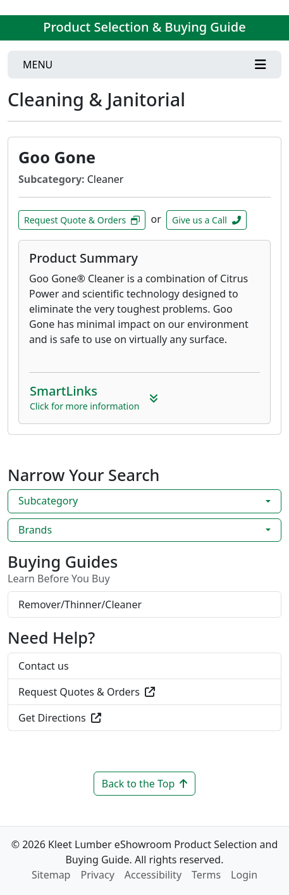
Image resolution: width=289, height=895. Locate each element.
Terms (206, 875)
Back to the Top (145, 784)
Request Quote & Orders (82, 220)
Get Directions (59, 718)
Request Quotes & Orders (86, 692)
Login (244, 875)
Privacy (97, 875)
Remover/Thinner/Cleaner (80, 604)
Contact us (43, 666)
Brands (35, 530)
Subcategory (48, 501)
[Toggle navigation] (144, 64)
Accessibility (153, 875)
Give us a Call (206, 220)
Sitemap (51, 875)
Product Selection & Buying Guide (144, 26)
